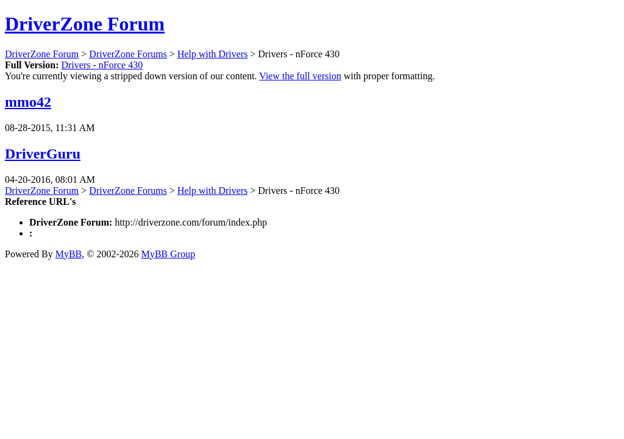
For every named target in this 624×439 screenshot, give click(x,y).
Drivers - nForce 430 (102, 65)
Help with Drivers (212, 54)
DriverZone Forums (128, 54)
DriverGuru (42, 154)
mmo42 (28, 102)
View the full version (300, 76)
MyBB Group (168, 254)
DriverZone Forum (85, 24)
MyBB (68, 254)
